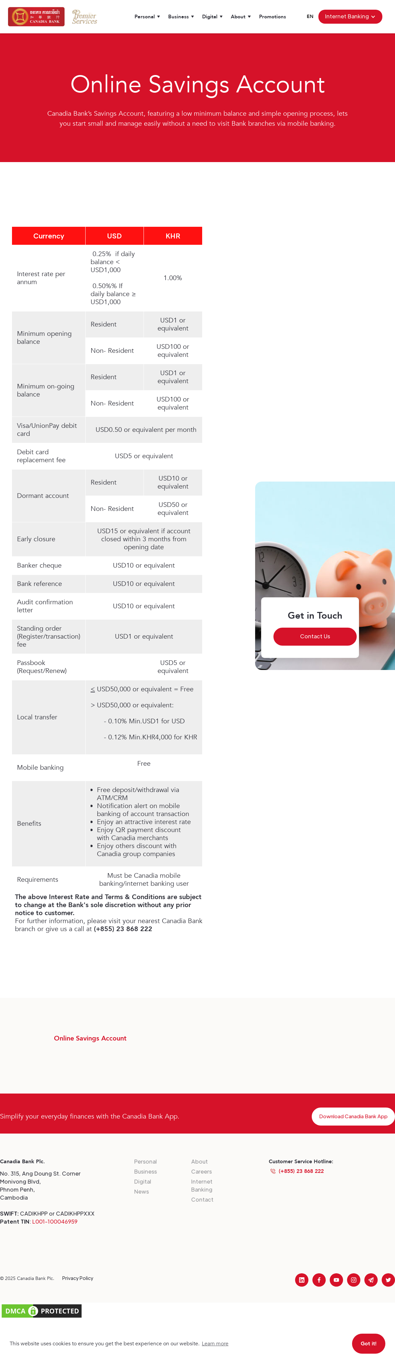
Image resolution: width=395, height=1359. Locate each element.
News (141, 1191)
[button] (147, 17)
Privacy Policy (77, 1278)
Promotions (272, 16)
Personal (145, 1161)
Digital (142, 1181)
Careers (201, 1171)
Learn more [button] (215, 1343)
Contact (202, 1199)
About (199, 1161)
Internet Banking (201, 1185)
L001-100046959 (55, 1221)
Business (145, 1171)
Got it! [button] (369, 1343)
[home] (36, 16)
